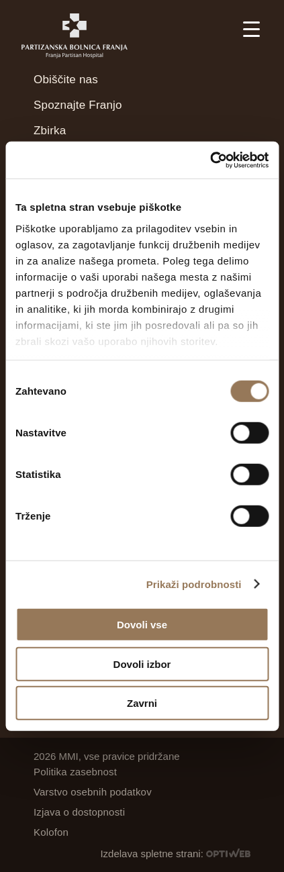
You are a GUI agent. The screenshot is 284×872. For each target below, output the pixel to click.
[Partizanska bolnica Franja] (81, 36)
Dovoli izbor (142, 663)
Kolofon (51, 832)
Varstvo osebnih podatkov (93, 791)
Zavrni (142, 703)
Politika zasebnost (75, 771)
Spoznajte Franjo (78, 105)
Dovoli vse (142, 624)
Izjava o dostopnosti (79, 812)
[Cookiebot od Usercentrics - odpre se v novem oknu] (210, 159)
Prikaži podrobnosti (194, 583)
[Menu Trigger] (251, 28)
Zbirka (50, 130)
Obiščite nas (66, 79)
